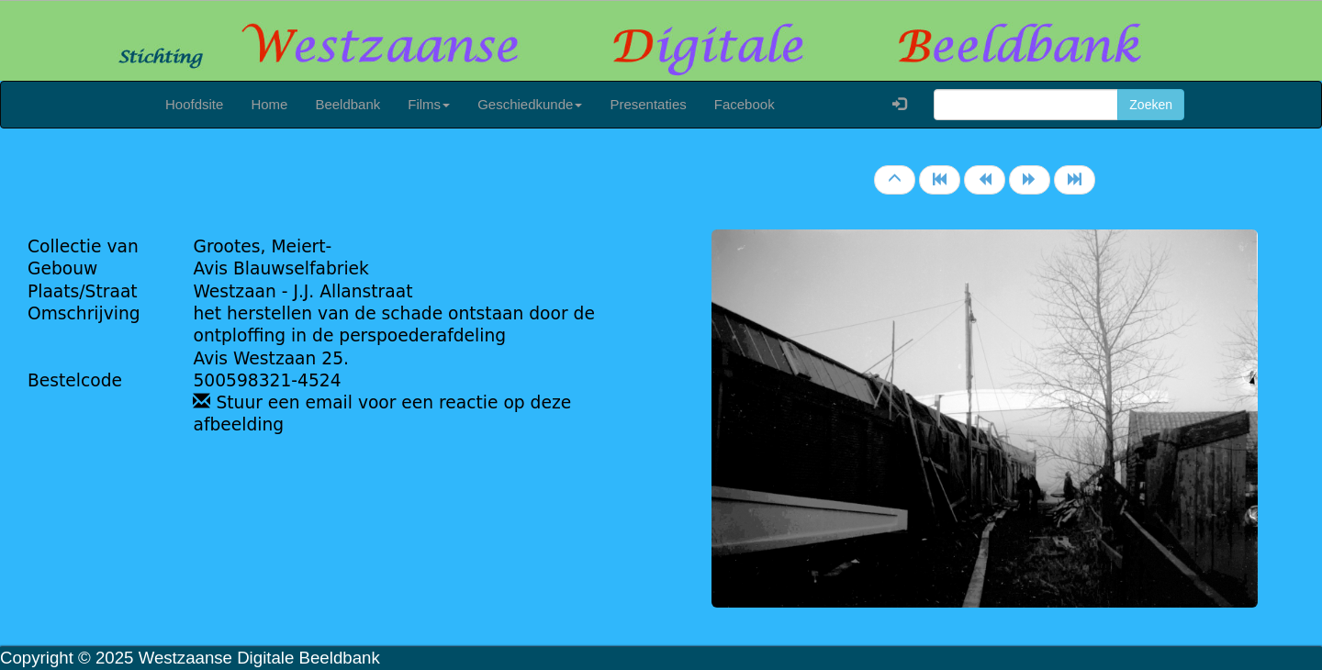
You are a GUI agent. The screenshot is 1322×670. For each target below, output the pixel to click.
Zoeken (1150, 104)
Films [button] (429, 104)
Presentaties (648, 104)
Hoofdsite (194, 104)
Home (269, 104)
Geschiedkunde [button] (529, 104)
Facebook (744, 104)
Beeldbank (347, 104)
